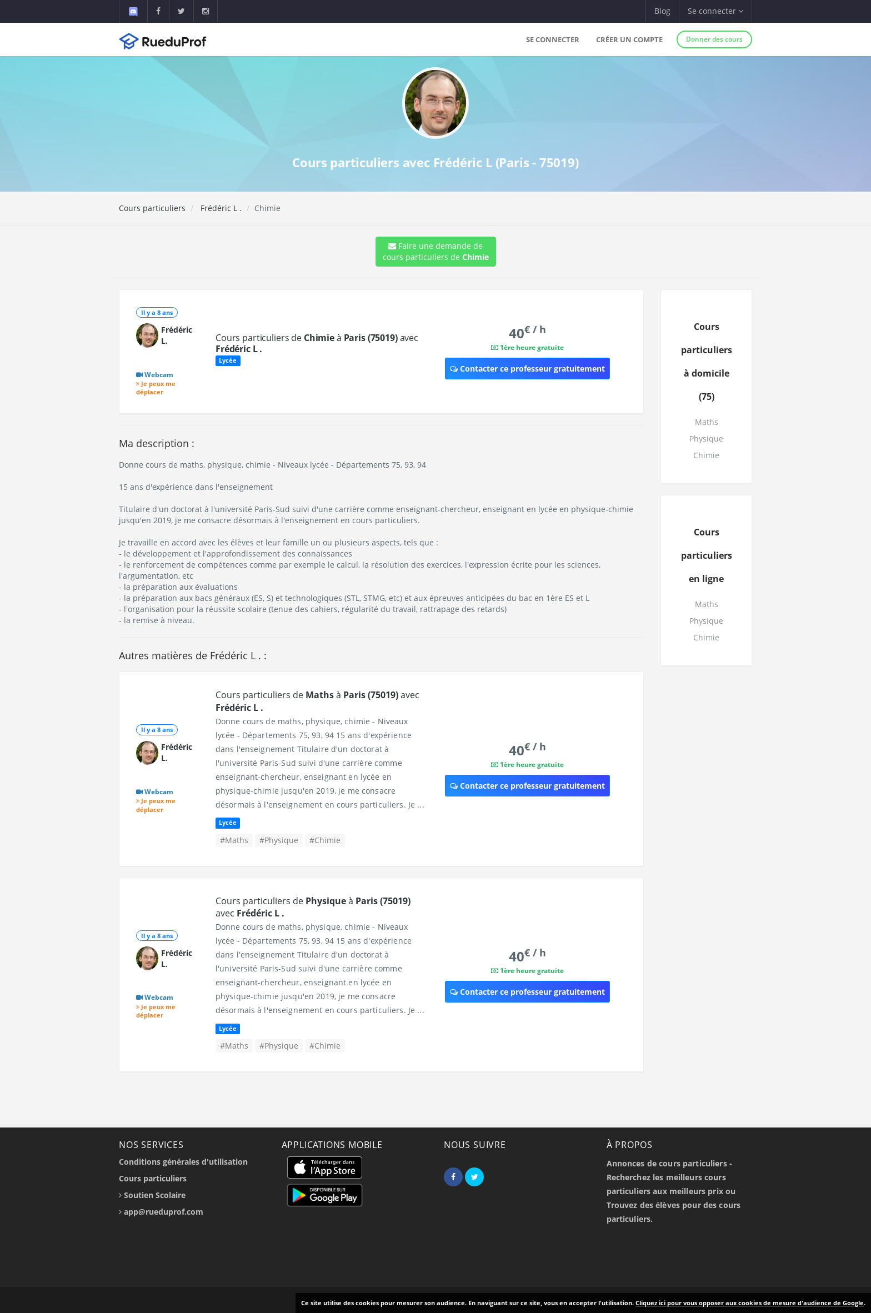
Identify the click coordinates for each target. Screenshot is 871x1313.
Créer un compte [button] (629, 39)
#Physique (278, 840)
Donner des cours (714, 39)
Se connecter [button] (715, 11)
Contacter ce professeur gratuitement (527, 368)
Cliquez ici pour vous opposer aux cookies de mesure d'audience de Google (749, 1303)
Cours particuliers (152, 208)
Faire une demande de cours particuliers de (436, 251)
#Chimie (325, 840)
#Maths (234, 840)
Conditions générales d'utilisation (183, 1161)
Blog (662, 11)
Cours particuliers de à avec (317, 343)
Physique (706, 438)
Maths (706, 422)
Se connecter (552, 39)
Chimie (706, 455)
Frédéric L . (220, 208)
